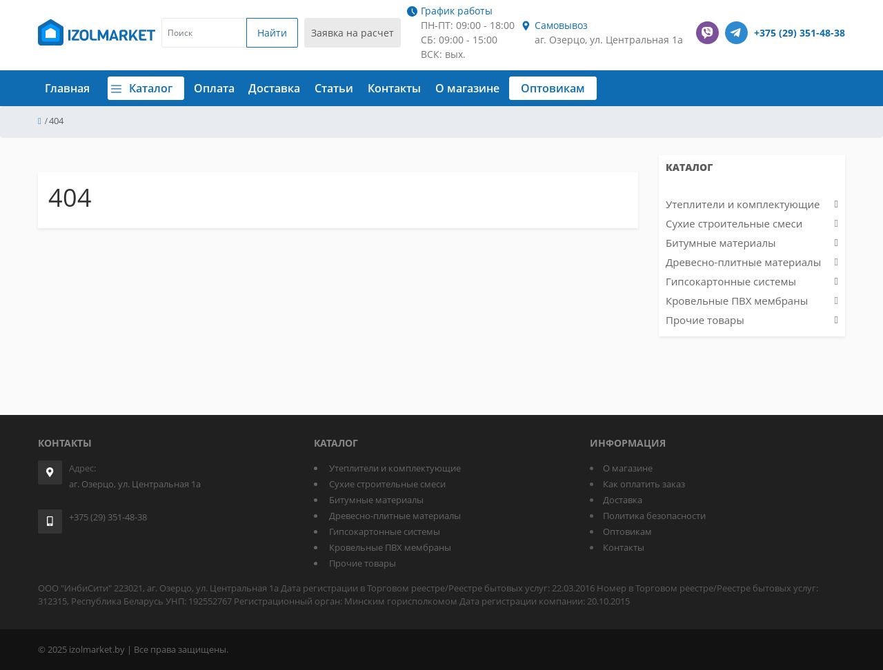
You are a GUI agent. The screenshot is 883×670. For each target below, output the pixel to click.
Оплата (228, 88)
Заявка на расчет (352, 32)
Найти (272, 32)
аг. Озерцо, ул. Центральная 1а (135, 484)
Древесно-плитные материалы (743, 262)
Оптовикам (567, 88)
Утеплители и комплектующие (743, 204)
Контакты (408, 88)
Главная (67, 88)
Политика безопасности (654, 515)
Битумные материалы (721, 243)
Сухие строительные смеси (734, 223)
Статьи (348, 88)
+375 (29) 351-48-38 (799, 32)
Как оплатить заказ (644, 484)
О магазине (481, 88)
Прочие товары (705, 320)
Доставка (289, 88)
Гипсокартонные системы (731, 281)
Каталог (153, 88)
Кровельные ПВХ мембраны (737, 300)
